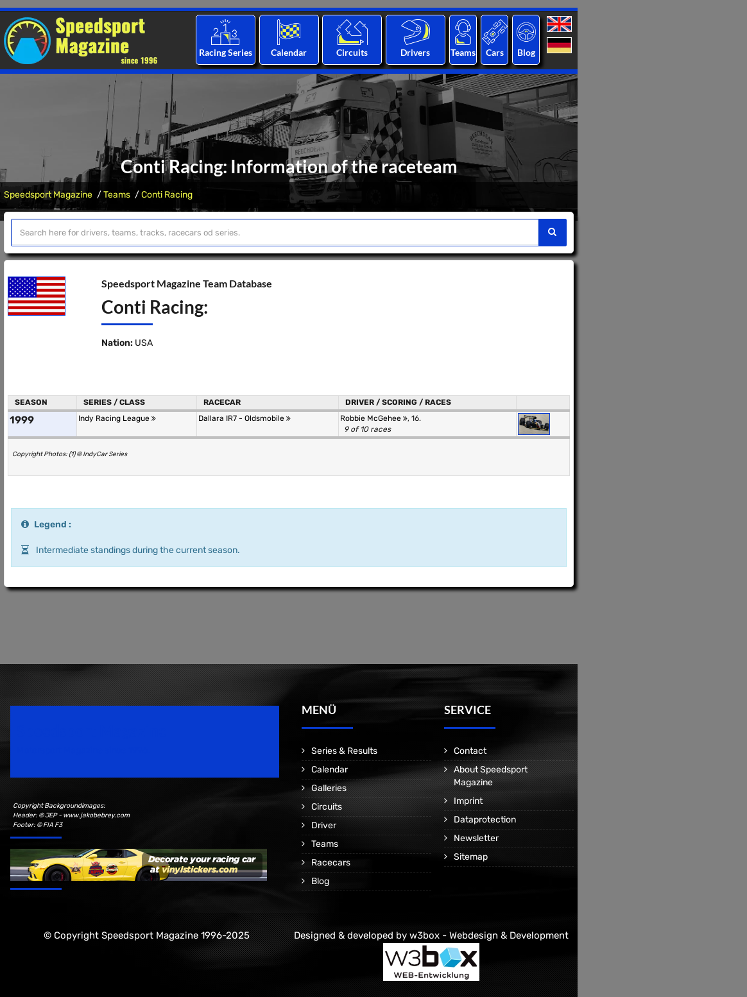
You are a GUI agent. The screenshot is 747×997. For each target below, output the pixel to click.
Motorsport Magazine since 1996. (83, 750)
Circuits (352, 52)
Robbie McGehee (374, 418)
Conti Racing (167, 194)
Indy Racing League (117, 418)
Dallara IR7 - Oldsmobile (244, 418)
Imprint (468, 801)
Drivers (415, 52)
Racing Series (225, 52)
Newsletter (476, 838)
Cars (495, 52)
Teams (463, 52)
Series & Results (344, 751)
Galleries (329, 788)
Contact (470, 751)
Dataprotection (485, 819)
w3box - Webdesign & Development (489, 935)
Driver (323, 825)
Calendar (289, 52)
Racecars (330, 862)
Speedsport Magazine (48, 194)
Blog (526, 52)
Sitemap (471, 856)
